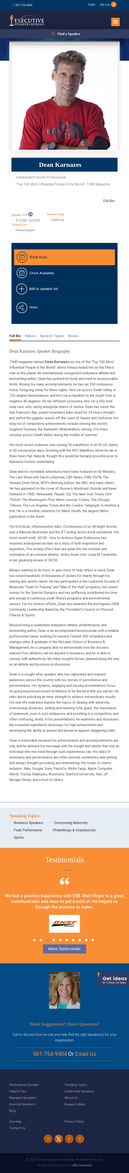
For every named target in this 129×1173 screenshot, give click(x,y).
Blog (12, 1111)
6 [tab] (67, 940)
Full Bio (108, 201)
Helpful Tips (17, 1091)
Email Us (85, 1054)
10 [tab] (93, 940)
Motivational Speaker (24, 1085)
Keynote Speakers (22, 1104)
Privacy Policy (74, 1122)
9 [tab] (86, 940)
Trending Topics (75, 1085)
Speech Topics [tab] (52, 336)
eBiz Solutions (82, 1165)
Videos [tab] (30, 336)
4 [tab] (54, 940)
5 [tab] (60, 940)
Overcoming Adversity (71, 823)
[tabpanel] (64, 911)
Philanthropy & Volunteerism (74, 830)
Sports (19, 837)
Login (91, 4)
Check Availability (42, 273)
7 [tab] (73, 940)
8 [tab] (80, 940)
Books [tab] (73, 336)
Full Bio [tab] (15, 336)
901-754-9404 (23, 5)
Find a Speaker (69, 34)
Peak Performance (28, 830)
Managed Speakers (22, 1098)
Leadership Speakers (79, 1091)
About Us (71, 1098)
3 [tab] (47, 940)
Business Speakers (28, 823)
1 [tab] (34, 940)
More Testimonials (64, 949)
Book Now (38, 257)
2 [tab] (41, 940)
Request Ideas (74, 1104)
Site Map (15, 1122)
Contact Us (17, 1128)
